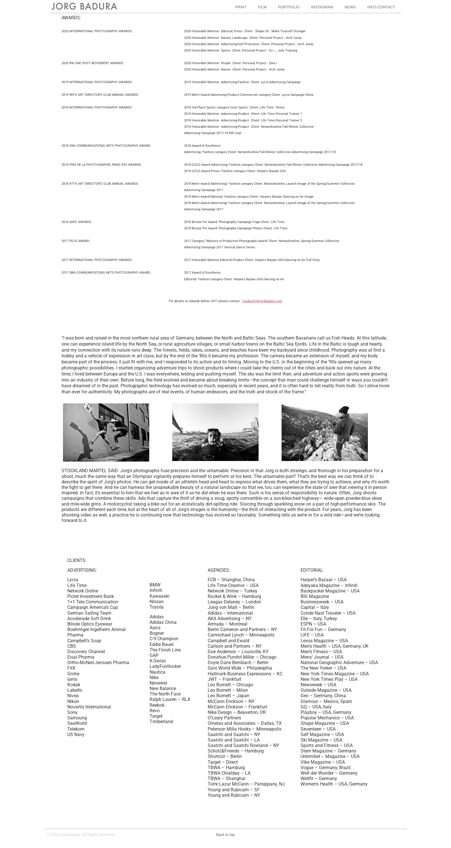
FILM (262, 7)
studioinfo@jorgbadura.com (262, 301)
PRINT (240, 7)
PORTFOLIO (289, 7)
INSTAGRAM (322, 7)
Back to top (225, 834)
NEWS (350, 7)
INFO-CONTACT (381, 7)
